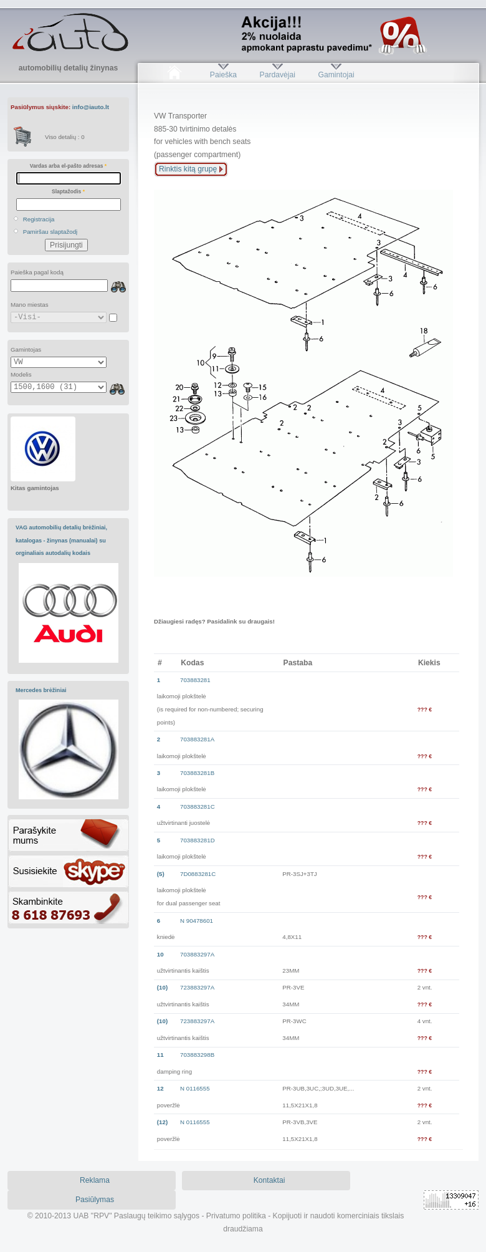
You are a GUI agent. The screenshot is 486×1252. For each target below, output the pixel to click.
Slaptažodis (68, 191)
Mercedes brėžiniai (41, 690)
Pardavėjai (277, 74)
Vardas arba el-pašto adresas (68, 166)
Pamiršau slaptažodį (50, 231)
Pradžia (174, 74)
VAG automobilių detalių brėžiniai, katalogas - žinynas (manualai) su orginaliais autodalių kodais (61, 540)
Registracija (39, 219)
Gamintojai (336, 74)
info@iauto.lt (90, 107)
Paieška (223, 74)
